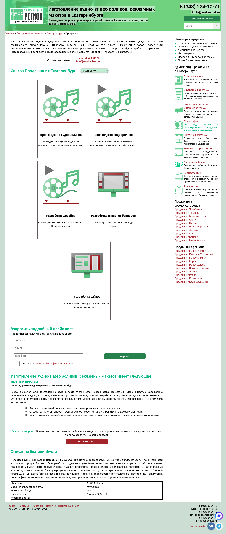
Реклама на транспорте (198, 148)
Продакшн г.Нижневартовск (191, 226)
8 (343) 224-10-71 (208, 517)
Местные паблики (194, 162)
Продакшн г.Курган (186, 223)
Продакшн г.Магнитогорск (190, 216)
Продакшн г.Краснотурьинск (191, 282)
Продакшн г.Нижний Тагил (190, 250)
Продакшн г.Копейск (187, 237)
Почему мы (24, 505)
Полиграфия (191, 121)
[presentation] (125, 344)
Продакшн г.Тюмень (187, 212)
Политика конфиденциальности (63, 505)
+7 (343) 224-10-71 (89, 58)
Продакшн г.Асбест (186, 271)
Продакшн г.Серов (185, 261)
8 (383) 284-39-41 (208, 511)
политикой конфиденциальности (54, 363)
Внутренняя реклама (196, 90)
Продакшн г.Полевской (188, 278)
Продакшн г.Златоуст (187, 230)
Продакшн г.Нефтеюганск (190, 240)
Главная (9, 33)
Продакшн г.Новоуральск (190, 264)
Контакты (38, 505)
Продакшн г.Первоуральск (190, 257)
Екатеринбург (55, 33)
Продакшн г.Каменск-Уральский (194, 254)
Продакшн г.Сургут (186, 219)
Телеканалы (191, 186)
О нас (12, 505)
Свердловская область (29, 33)
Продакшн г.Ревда (185, 275)
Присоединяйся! (198, 526)
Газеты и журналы (194, 76)
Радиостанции (192, 173)
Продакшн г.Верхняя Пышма (192, 268)
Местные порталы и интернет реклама (196, 106)
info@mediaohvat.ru (88, 61)
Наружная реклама (195, 135)
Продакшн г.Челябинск (188, 209)
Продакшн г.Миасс (186, 233)
